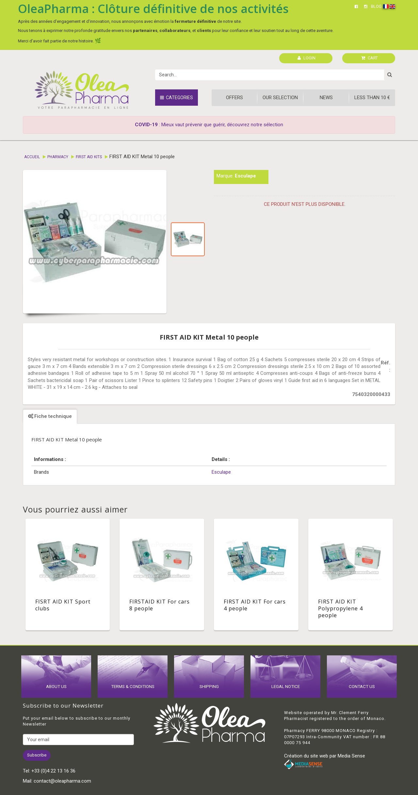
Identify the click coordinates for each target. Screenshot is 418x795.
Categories (176, 97)
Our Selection (280, 97)
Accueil (32, 157)
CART (369, 57)
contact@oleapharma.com (62, 781)
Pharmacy (57, 157)
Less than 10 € (372, 97)
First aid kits (89, 157)
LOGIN (306, 57)
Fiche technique (50, 416)
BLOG (376, 6)
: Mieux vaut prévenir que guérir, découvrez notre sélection (209, 125)
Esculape (245, 176)
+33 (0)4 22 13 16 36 (53, 771)
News (326, 97)
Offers (234, 97)
